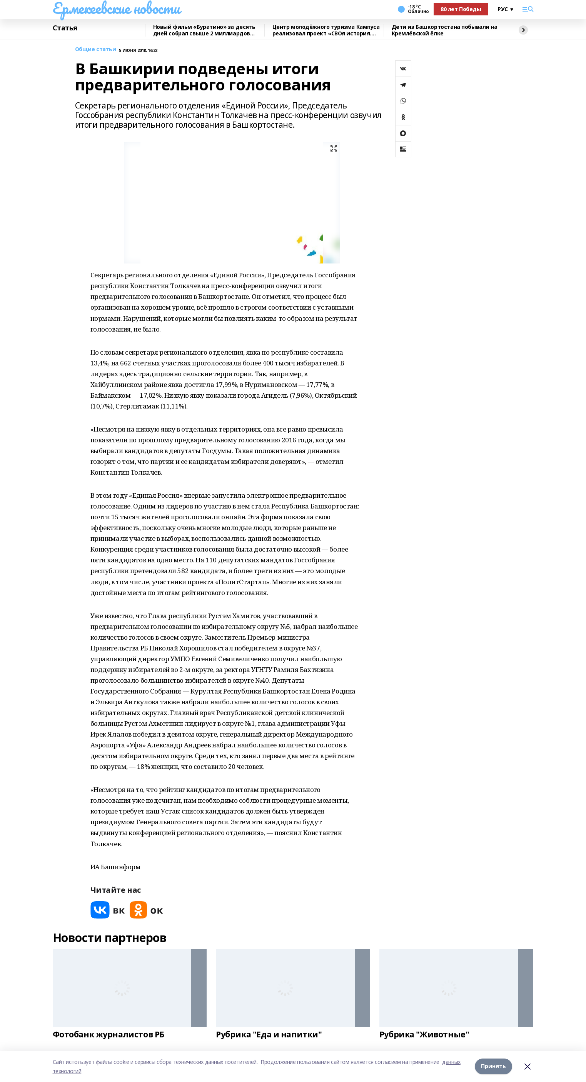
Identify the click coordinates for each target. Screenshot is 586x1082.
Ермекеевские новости (116, 8)
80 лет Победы (461, 9)
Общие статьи (95, 49)
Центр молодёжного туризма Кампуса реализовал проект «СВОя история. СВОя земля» (326, 30)
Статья (65, 28)
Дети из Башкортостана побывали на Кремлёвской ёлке (445, 30)
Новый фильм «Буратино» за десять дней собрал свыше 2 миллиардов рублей (204, 30)
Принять (493, 1066)
